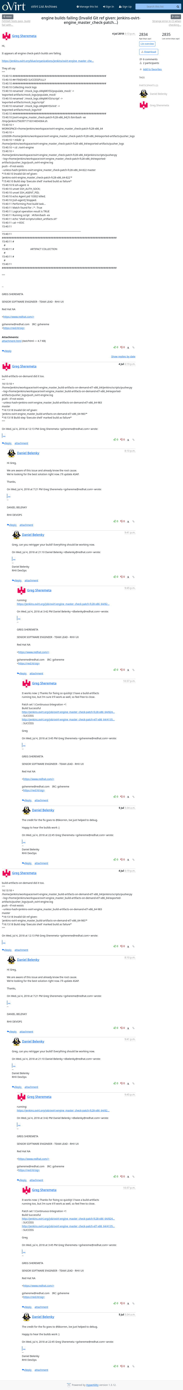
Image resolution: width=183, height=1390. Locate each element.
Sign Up (125, 6)
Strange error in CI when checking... (166, 23)
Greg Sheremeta (24, 36)
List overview (147, 43)
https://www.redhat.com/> (18, 316)
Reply (7, 351)
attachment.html (12, 341)
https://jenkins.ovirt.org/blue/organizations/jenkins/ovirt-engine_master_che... (48, 61)
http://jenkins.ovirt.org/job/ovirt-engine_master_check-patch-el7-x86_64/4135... (68, 719)
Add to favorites (150, 69)
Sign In (108, 6)
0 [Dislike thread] (123, 347)
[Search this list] (155, 7)
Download (148, 52)
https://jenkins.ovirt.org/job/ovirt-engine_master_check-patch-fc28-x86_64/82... (63, 604)
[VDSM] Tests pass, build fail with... (16, 23)
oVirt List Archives (29, 6)
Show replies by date (123, 356)
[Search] (178, 7)
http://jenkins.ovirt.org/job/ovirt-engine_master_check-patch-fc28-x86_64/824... (68, 712)
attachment (21, 443)
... (4, 435)
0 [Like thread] (116, 347)
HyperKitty (92, 1385)
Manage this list (87, 6)
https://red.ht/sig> (14, 328)
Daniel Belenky (28, 453)
